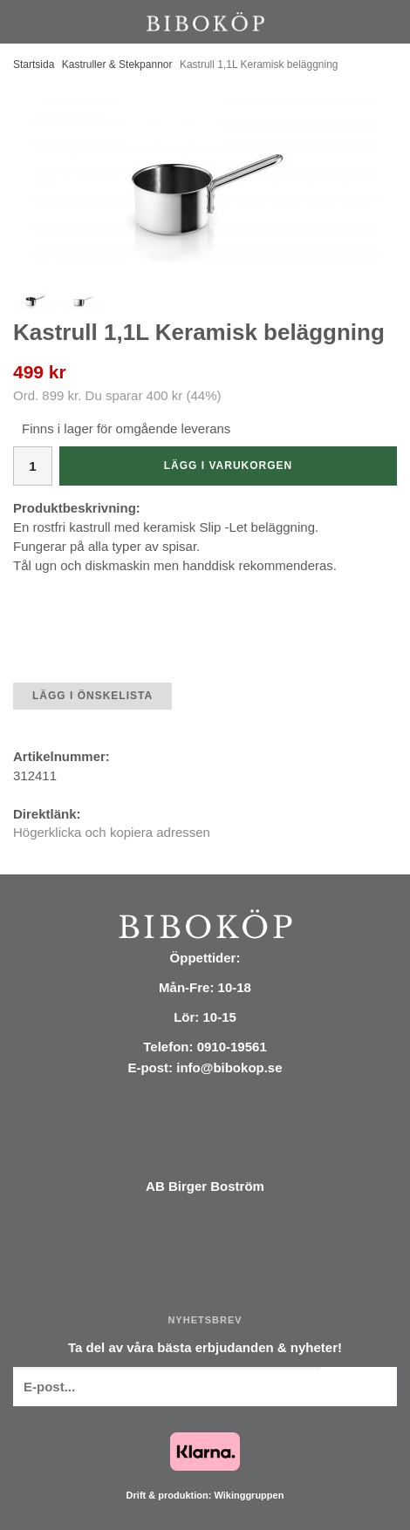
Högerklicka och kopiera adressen (111, 832)
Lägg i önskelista (92, 696)
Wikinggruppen (249, 1495)
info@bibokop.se (229, 1067)
